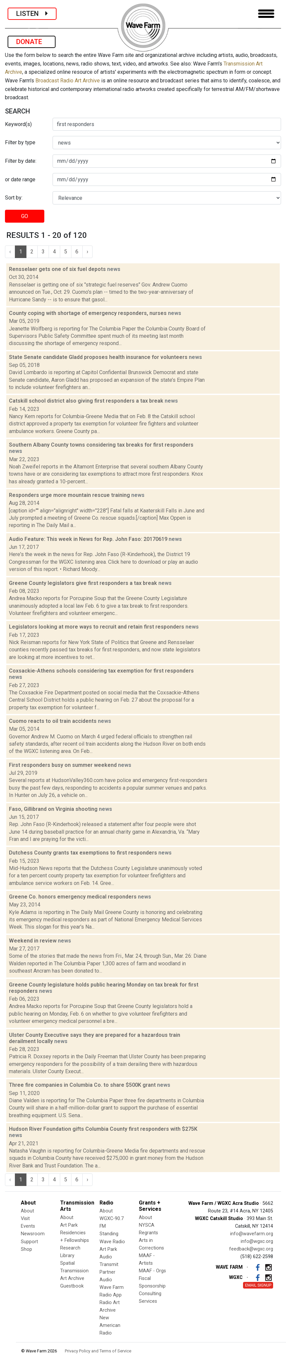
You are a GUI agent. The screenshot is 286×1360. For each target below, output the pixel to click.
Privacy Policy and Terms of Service (98, 1350)
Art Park (69, 1225)
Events (28, 1226)
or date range (20, 179)
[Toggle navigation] (266, 14)
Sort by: (13, 198)
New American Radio (110, 1325)
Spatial (67, 1263)
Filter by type (20, 142)
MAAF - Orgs (152, 1271)
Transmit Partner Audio (109, 1272)
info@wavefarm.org (251, 1234)
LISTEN (32, 14)
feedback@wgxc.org (251, 1249)
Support (29, 1242)
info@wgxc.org (257, 1241)
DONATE (31, 42)
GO (24, 216)
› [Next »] (87, 251)
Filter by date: (20, 161)
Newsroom (33, 1234)
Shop (26, 1249)
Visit (25, 1218)
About (27, 1211)
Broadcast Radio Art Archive (67, 80)
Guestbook (72, 1286)
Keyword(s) (18, 124)
